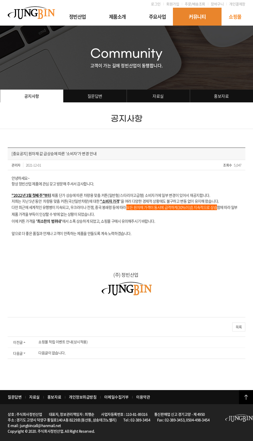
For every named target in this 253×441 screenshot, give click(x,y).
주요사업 (157, 16)
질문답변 (94, 96)
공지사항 (31, 96)
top (246, 397)
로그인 (156, 3)
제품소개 (117, 16)
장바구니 (217, 3)
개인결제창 (237, 3)
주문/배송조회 (195, 3)
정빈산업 (77, 16)
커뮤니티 (197, 16)
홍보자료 (221, 96)
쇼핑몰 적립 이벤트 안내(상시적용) (62, 341)
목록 (239, 326)
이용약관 (143, 397)
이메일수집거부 (116, 397)
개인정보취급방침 (82, 397)
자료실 (158, 96)
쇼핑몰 (235, 16)
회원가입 (172, 3)
